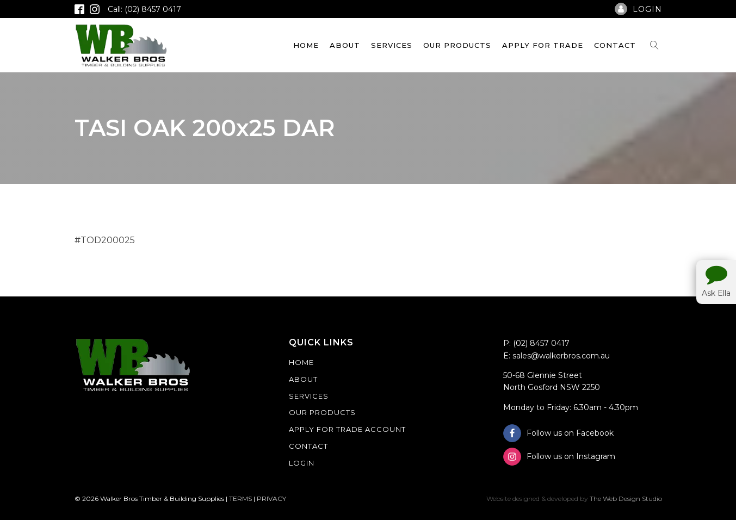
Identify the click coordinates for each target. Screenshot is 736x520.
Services (391, 45)
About (345, 45)
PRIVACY (271, 498)
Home (306, 45)
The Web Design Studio (626, 498)
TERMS (240, 498)
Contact (615, 45)
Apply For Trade (542, 45)
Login (301, 463)
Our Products (457, 45)
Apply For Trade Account (347, 429)
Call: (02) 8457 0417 (144, 9)
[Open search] (654, 45)
